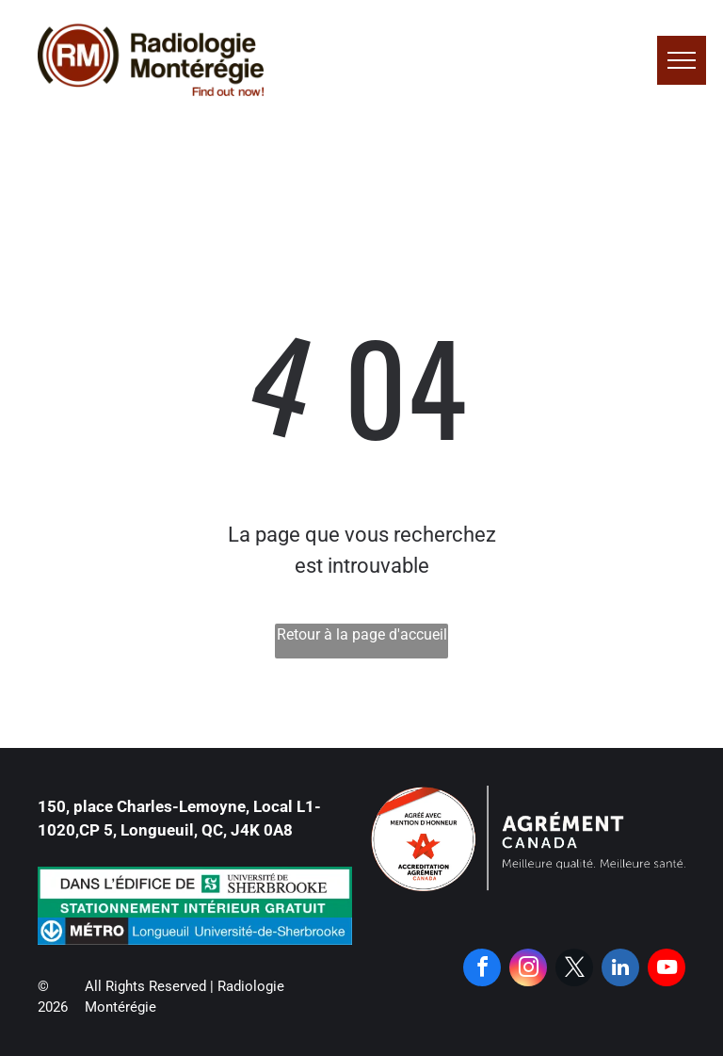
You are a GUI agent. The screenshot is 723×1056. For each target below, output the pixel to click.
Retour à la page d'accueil (362, 634)
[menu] (681, 60)
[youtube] (666, 970)
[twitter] (574, 970)
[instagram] (528, 970)
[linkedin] (620, 970)
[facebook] (482, 970)
